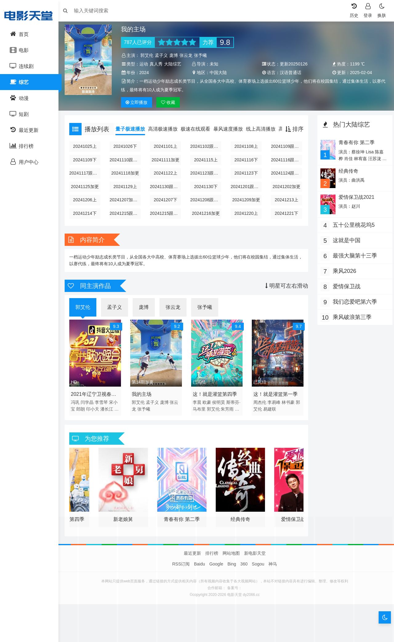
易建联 (269, 416)
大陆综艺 (133, 72)
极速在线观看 (198, 137)
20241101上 (166, 154)
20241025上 (87, 154)
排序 (293, 138)
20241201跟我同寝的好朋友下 (246, 195)
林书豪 (287, 409)
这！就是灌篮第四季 (215, 401)
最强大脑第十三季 (353, 263)
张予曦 (202, 55)
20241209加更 (245, 208)
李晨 (197, 409)
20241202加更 (285, 195)
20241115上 (206, 168)
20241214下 (87, 221)
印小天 (95, 416)
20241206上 (87, 208)
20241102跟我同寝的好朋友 (206, 154)
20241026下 (127, 154)
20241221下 (285, 221)
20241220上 (245, 221)
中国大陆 (287, 72)
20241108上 (245, 154)
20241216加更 (206, 221)
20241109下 (87, 168)
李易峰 (273, 409)
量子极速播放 (133, 137)
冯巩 (78, 409)
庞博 (175, 55)
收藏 (170, 110)
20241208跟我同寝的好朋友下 (206, 208)
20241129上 (127, 195)
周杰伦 (259, 409)
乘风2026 (343, 279)
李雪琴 (104, 409)
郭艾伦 (149, 55)
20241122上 (166, 181)
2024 (215, 72)
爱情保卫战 (345, 294)
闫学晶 (90, 409)
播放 (138, 110)
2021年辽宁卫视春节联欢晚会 (96, 402)
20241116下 (245, 168)
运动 (145, 63)
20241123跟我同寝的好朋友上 (206, 181)
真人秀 (157, 63)
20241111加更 (166, 168)
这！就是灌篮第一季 (275, 401)
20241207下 (166, 208)
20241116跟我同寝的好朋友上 (285, 168)
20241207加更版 (127, 208)
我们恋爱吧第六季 (353, 309)
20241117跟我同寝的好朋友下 (87, 181)
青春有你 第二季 (354, 151)
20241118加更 (127, 181)
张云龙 (188, 55)
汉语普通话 (359, 72)
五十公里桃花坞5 (352, 233)
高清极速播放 (166, 137)
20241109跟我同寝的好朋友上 (285, 154)
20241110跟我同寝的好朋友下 (127, 168)
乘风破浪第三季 (350, 325)
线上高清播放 (264, 137)
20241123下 (245, 181)
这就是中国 (345, 248)
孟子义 (163, 55)
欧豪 (207, 409)
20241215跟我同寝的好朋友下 (166, 221)
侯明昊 (219, 409)
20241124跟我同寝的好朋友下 (285, 181)
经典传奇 (346, 179)
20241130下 (206, 195)
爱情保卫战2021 (354, 205)
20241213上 (285, 208)
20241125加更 (87, 195)
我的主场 (143, 401)
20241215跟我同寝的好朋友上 (127, 221)
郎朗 (83, 416)
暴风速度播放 (231, 137)
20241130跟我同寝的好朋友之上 (166, 195)
